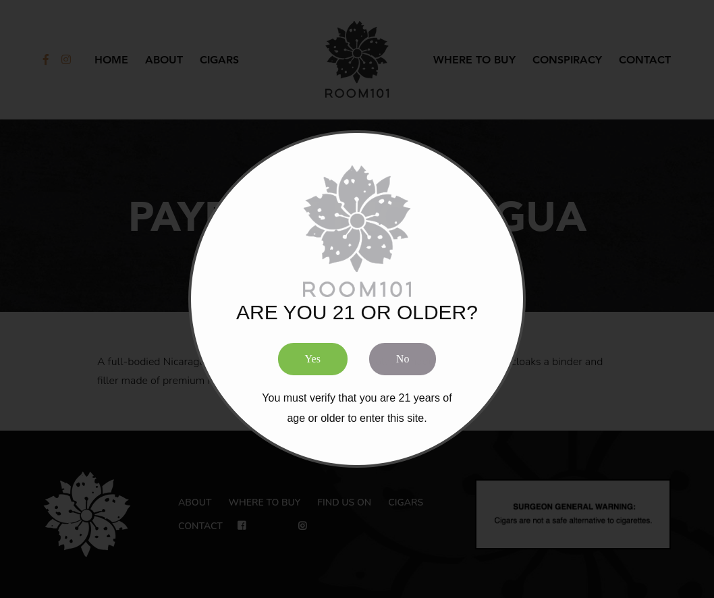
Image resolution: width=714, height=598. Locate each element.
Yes (313, 358)
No (403, 358)
